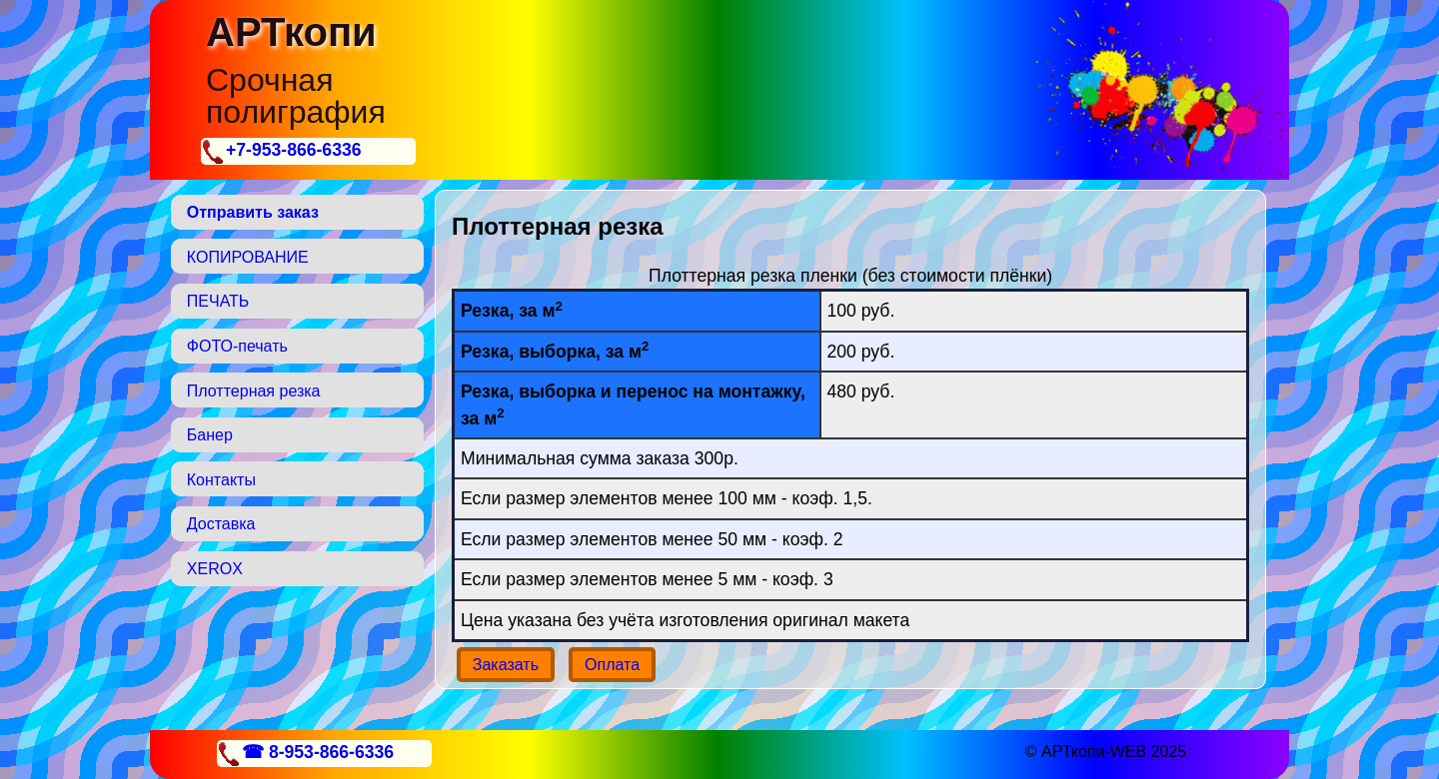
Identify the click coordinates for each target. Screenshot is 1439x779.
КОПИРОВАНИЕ (248, 257)
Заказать (506, 664)
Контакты (221, 479)
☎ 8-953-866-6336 (318, 752)
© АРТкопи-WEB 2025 (1105, 751)
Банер (210, 434)
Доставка (221, 523)
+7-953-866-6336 (293, 150)
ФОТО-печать (237, 346)
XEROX (215, 568)
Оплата (612, 664)
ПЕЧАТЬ (218, 301)
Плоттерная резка (254, 391)
